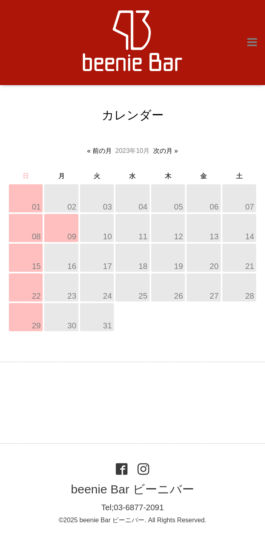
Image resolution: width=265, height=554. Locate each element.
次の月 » (165, 150)
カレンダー (133, 115)
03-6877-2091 (139, 507)
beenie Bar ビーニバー (132, 489)
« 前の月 (99, 150)
